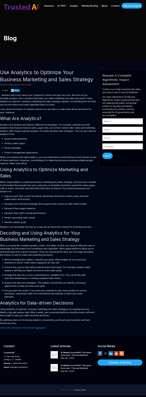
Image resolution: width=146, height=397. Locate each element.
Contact (115, 6)
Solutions (49, 6)
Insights (74, 6)
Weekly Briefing (90, 6)
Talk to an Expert (132, 6)
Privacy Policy (80, 390)
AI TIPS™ (62, 6)
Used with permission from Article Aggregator (23, 327)
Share (15, 90)
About (105, 6)
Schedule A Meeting (120, 362)
